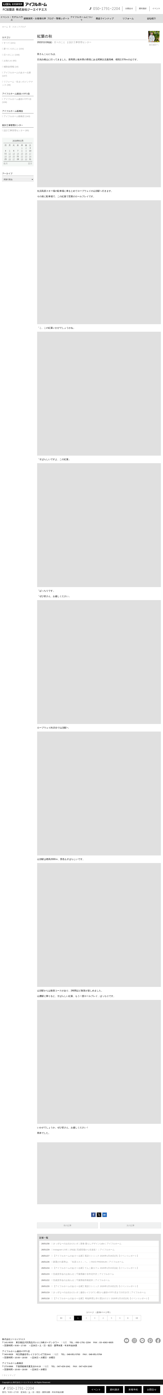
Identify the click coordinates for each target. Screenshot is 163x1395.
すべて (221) (9, 43)
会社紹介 (151, 18)
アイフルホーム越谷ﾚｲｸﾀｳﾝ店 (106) (16, 100)
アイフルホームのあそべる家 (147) (16, 74)
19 (10, 156)
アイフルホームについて (81, 18)
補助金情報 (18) (11, 66)
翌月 (30, 163)
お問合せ (129, 8)
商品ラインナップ (105, 18)
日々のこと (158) (12, 55)
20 (14, 156)
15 (22, 153)
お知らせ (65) (10, 60)
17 (30, 153)
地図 (65, 1342)
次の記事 (130, 1225)
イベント (156, 8)
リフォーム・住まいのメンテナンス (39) (17, 83)
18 (5, 156)
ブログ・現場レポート (58, 18)
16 (26, 153)
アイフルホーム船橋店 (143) (17, 116)
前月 (6, 163)
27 (14, 159)
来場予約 (133, 1389)
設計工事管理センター (80, 42)
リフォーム (128, 18)
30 (26, 159)
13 (14, 153)
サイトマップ (9, 1375)
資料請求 (143, 8)
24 (30, 156)
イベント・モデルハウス (11, 18)
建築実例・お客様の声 (35, 18)
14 (18, 153)
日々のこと (59, 42)
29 (22, 159)
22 (22, 156)
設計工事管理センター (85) (16, 130)
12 (10, 153)
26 (10, 159)
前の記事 (67, 1225)
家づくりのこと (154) (14, 49)
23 (26, 156)
